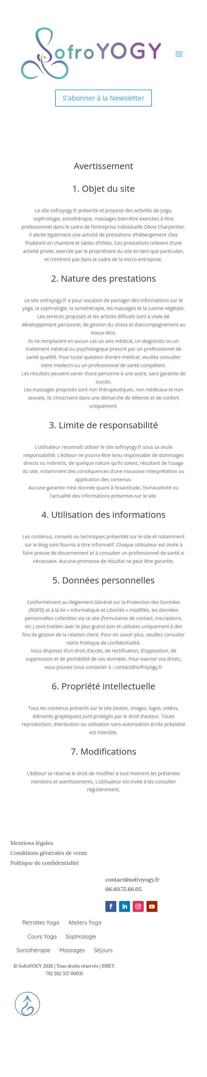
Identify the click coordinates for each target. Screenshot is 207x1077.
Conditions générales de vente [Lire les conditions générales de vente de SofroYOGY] (48, 852)
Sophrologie (81, 936)
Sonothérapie (33, 950)
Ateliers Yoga (84, 922)
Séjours (103, 950)
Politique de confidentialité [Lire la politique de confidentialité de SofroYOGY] (44, 862)
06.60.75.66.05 (123, 889)
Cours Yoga (42, 936)
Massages (72, 950)
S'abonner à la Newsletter (103, 98)
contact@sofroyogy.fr (132, 879)
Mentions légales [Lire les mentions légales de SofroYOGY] (31, 842)
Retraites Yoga (40, 922)
